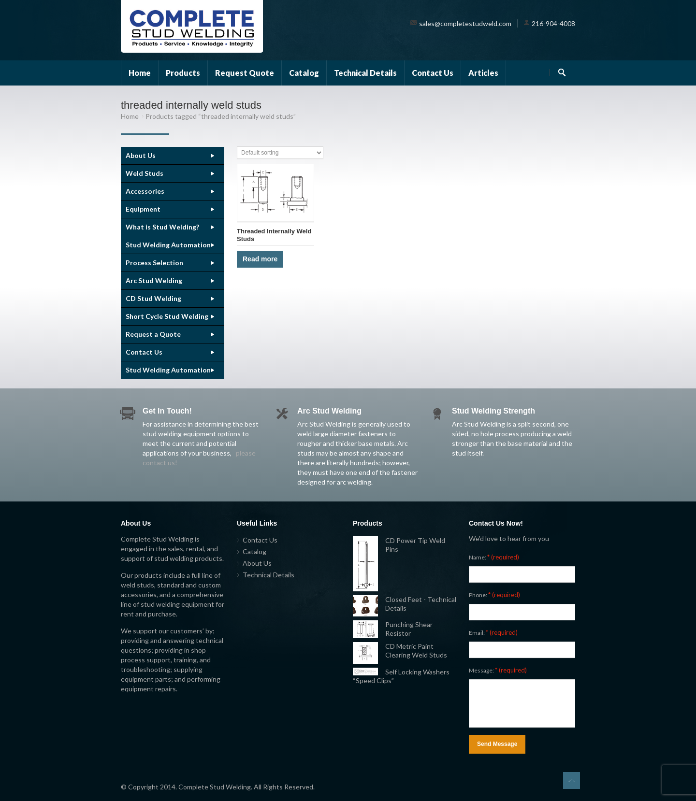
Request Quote (244, 72)
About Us (141, 155)
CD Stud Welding (153, 298)
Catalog (304, 72)
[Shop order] (280, 152)
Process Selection (154, 262)
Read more (260, 259)
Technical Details (365, 72)
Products (183, 72)
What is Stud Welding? (162, 227)
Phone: (494, 595)
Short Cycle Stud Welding (167, 316)
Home (140, 72)
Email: (493, 632)
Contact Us (432, 72)
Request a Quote (153, 334)
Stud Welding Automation (168, 245)
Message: (498, 670)
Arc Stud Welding (154, 280)
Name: (494, 557)
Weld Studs (144, 173)
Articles (483, 72)
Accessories (145, 191)
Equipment (143, 209)
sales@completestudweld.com (465, 23)
